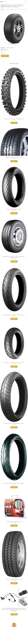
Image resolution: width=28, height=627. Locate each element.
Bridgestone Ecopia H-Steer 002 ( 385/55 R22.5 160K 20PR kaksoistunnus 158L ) (14, 257)
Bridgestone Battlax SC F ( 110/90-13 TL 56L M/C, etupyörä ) (14, 314)
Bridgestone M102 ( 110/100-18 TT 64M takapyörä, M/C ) (14, 118)
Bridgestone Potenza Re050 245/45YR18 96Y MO (14, 157)
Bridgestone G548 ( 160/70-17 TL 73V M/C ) (14, 209)
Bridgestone (12, 47)
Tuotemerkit (7, 47)
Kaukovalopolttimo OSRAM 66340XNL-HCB (14, 521)
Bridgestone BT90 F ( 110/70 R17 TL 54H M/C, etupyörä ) (14, 483)
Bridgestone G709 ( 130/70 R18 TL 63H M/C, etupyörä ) (14, 423)
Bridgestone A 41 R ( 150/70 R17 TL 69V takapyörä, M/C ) (14, 362)
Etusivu (2, 8)
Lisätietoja (5, 55)
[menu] (26, 1)
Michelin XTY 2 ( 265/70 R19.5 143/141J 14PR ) (14, 579)
